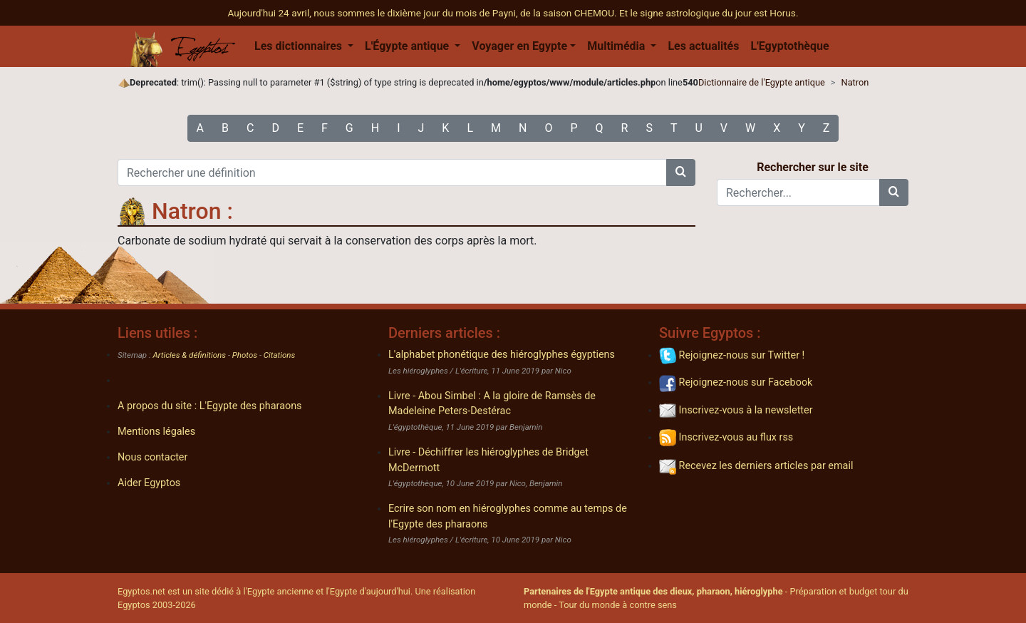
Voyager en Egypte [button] (519, 46)
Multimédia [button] (617, 46)
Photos (244, 355)
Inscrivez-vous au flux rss (726, 437)
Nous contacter (152, 457)
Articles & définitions (190, 355)
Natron (855, 82)
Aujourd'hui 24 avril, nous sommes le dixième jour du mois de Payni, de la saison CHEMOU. (423, 13)
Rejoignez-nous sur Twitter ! (731, 355)
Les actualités (703, 46)
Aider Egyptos (149, 483)
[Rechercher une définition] (392, 172)
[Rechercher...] (798, 192)
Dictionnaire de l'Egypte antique (761, 82)
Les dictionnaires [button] (299, 46)
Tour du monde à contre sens (618, 604)
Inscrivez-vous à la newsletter (736, 410)
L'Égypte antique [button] (408, 46)
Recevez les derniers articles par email (756, 466)
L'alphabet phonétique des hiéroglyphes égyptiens (501, 355)
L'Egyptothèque (789, 46)
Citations (279, 355)
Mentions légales (156, 432)
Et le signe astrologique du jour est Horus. (709, 13)
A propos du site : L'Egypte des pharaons (210, 406)
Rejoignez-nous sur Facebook (735, 382)
